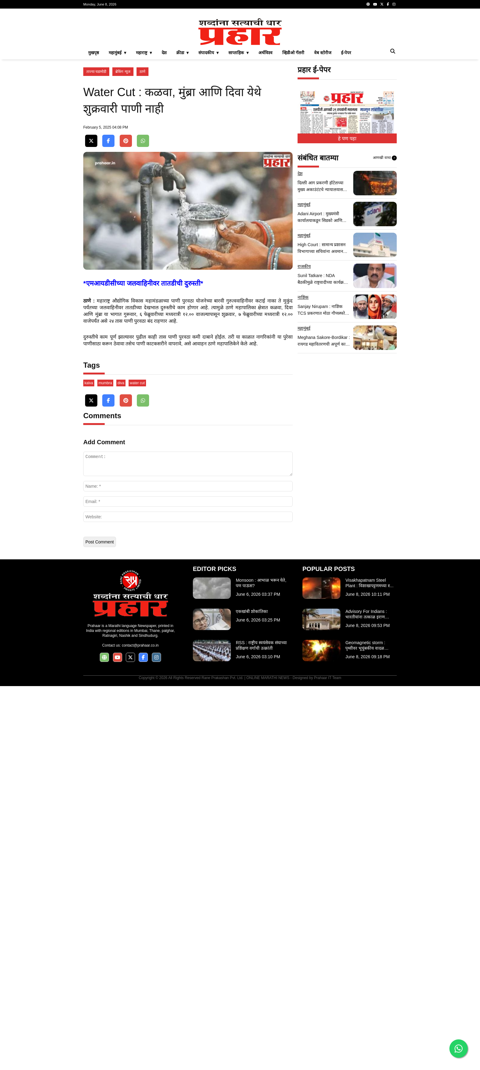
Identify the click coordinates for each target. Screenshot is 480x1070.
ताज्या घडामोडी (96, 157)
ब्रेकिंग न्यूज (122, 157)
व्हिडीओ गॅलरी (293, 138)
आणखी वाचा (385, 243)
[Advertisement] (240, 56)
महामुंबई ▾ (117, 138)
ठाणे (142, 157)
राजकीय (304, 352)
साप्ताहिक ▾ (238, 138)
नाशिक (303, 383)
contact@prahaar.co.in (140, 1029)
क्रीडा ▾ (182, 138)
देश (164, 138)
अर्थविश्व (265, 138)
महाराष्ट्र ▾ (144, 138)
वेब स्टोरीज (322, 138)
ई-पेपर (346, 138)
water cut (137, 767)
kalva (88, 767)
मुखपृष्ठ (93, 138)
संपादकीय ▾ (208, 138)
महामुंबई (304, 290)
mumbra (105, 767)
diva (121, 767)
